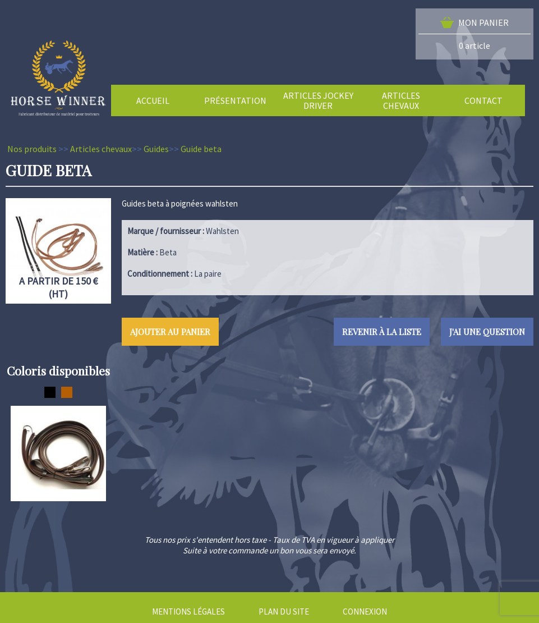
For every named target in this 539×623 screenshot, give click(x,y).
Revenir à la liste (381, 331)
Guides (156, 148)
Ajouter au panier (170, 331)
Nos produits (32, 148)
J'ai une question (487, 331)
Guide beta (201, 148)
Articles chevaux (101, 148)
